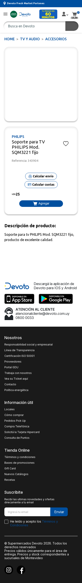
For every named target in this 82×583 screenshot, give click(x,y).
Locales (9, 409)
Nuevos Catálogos (16, 474)
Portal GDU (11, 367)
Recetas (9, 480)
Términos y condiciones (19, 457)
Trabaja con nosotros (18, 373)
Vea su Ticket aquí (16, 378)
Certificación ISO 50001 (19, 356)
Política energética (16, 390)
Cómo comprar (14, 415)
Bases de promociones (19, 462)
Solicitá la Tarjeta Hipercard (22, 432)
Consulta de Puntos (17, 438)
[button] (5, 14)
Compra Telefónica (16, 426)
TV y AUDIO (30, 39)
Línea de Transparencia (19, 350)
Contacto (10, 384)
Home (9, 39)
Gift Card (10, 468)
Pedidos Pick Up (15, 420)
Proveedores (12, 361)
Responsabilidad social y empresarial (28, 344)
